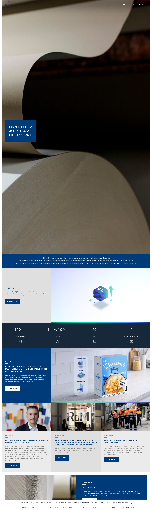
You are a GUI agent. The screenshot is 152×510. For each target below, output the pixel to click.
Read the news (12, 301)
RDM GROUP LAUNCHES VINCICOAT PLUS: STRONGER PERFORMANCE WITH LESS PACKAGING (26, 368)
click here (58, 508)
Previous (54, 296)
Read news (12, 388)
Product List (88, 487)
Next (147, 296)
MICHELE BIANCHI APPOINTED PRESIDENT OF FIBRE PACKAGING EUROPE (26, 441)
